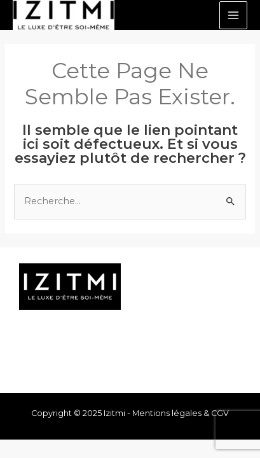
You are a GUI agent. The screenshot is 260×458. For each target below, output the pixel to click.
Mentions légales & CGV (180, 413)
